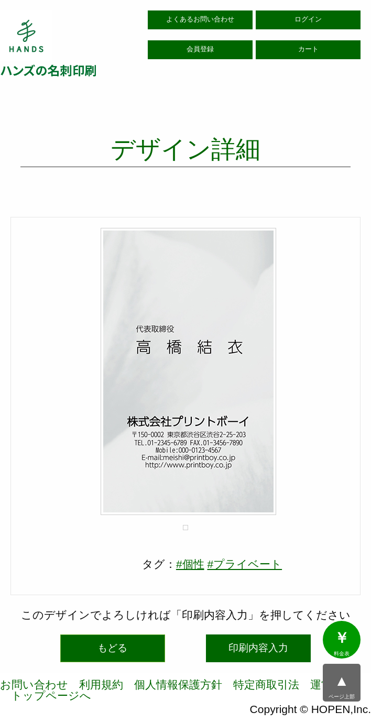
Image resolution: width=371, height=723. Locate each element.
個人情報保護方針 (178, 684)
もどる (112, 647)
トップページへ (51, 695)
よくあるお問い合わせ (200, 19)
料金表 (342, 643)
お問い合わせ (34, 684)
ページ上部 (342, 686)
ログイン (308, 19)
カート (308, 49)
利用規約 (101, 684)
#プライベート (244, 564)
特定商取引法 (266, 684)
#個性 (190, 564)
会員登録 (200, 49)
